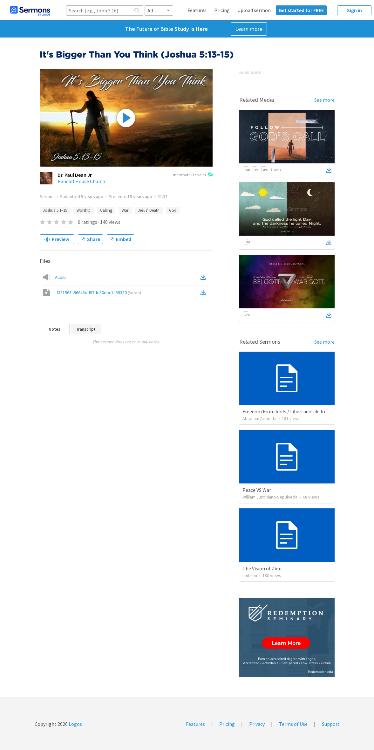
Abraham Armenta (259, 418)
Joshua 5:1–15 (55, 210)
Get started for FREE (301, 10)
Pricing (222, 10)
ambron (249, 575)
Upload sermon (254, 10)
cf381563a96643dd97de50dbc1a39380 (97, 292)
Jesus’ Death (149, 210)
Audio (60, 277)
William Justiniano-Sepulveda (269, 497)
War (125, 210)
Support (331, 724)
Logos (75, 724)
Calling (106, 210)
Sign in (354, 10)
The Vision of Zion (262, 568)
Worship (84, 210)
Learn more (248, 28)
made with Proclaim (193, 175)
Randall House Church (81, 181)
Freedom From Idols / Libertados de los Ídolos (292, 411)
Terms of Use (293, 724)
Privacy (257, 724)
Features (197, 10)
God (172, 210)
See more (324, 100)
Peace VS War (256, 490)
